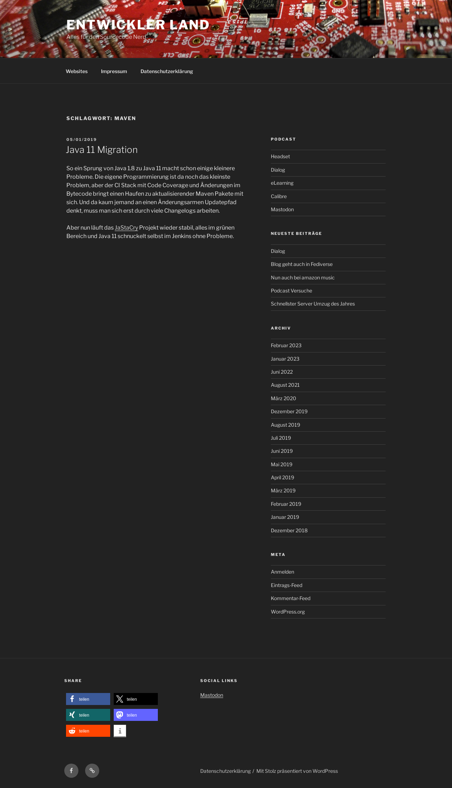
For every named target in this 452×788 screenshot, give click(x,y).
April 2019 (282, 477)
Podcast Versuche (291, 291)
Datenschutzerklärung (167, 71)
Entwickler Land (138, 24)
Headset (280, 156)
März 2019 (283, 490)
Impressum (114, 71)
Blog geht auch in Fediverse (302, 264)
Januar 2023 (285, 359)
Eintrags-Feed (286, 585)
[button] (88, 699)
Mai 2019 (281, 464)
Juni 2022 (282, 372)
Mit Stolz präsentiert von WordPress (297, 771)
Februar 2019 (286, 504)
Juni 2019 (282, 451)
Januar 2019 (285, 517)
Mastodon (282, 209)
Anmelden (282, 572)
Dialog (278, 170)
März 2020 (283, 398)
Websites (77, 71)
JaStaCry (126, 227)
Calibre (279, 196)
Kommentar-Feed (290, 598)
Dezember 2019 (289, 411)
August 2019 (285, 425)
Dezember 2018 (289, 530)
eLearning (282, 183)
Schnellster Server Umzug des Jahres (313, 304)
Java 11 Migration (102, 149)
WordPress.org (288, 612)
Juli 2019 (281, 438)
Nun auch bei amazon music (303, 277)
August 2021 (285, 385)
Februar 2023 (286, 345)
